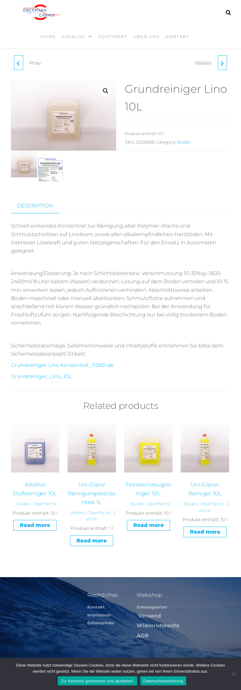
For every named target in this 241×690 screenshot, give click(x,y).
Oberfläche (44, 503)
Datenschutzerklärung (163, 681)
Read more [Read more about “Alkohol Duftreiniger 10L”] (35, 524)
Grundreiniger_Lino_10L (41, 376)
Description (35, 205)
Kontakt (177, 36)
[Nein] (233, 674)
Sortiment (112, 36)
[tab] (39, 205)
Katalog (74, 36)
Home (48, 36)
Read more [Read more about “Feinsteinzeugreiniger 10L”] (148, 524)
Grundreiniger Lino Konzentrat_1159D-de (62, 364)
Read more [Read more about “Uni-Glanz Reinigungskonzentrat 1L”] (91, 540)
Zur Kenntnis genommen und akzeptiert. (97, 681)
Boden (184, 142)
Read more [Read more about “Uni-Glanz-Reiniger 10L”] (205, 531)
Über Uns (147, 36)
